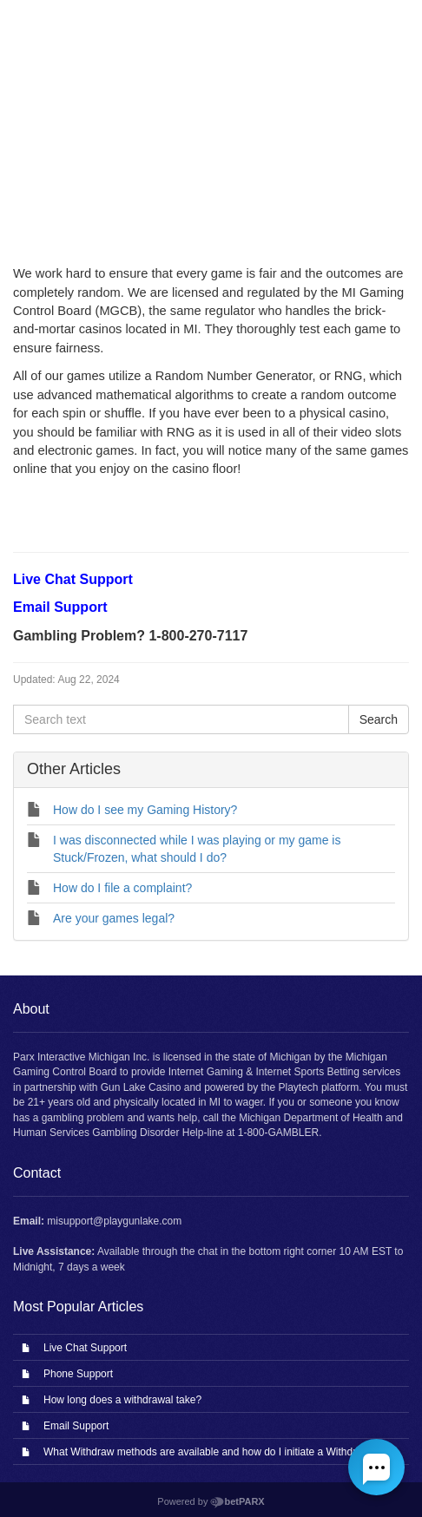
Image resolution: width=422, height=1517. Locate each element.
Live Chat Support (85, 1348)
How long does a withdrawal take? (122, 1400)
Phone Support (78, 1374)
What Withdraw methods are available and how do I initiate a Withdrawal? (213, 1452)
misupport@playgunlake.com (114, 1221)
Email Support (76, 1426)
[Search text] (181, 719)
